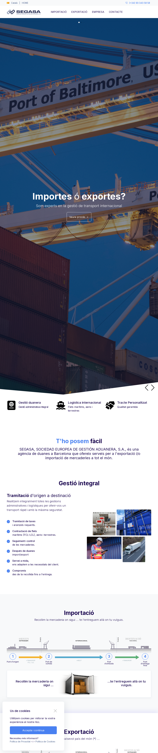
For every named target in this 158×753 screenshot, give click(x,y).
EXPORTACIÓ (79, 11)
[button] (153, 387)
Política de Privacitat (20, 741)
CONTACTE (116, 11)
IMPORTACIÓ (59, 11)
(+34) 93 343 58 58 (137, 2)
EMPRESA (98, 11)
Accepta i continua (33, 730)
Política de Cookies (45, 741)
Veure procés (79, 217)
